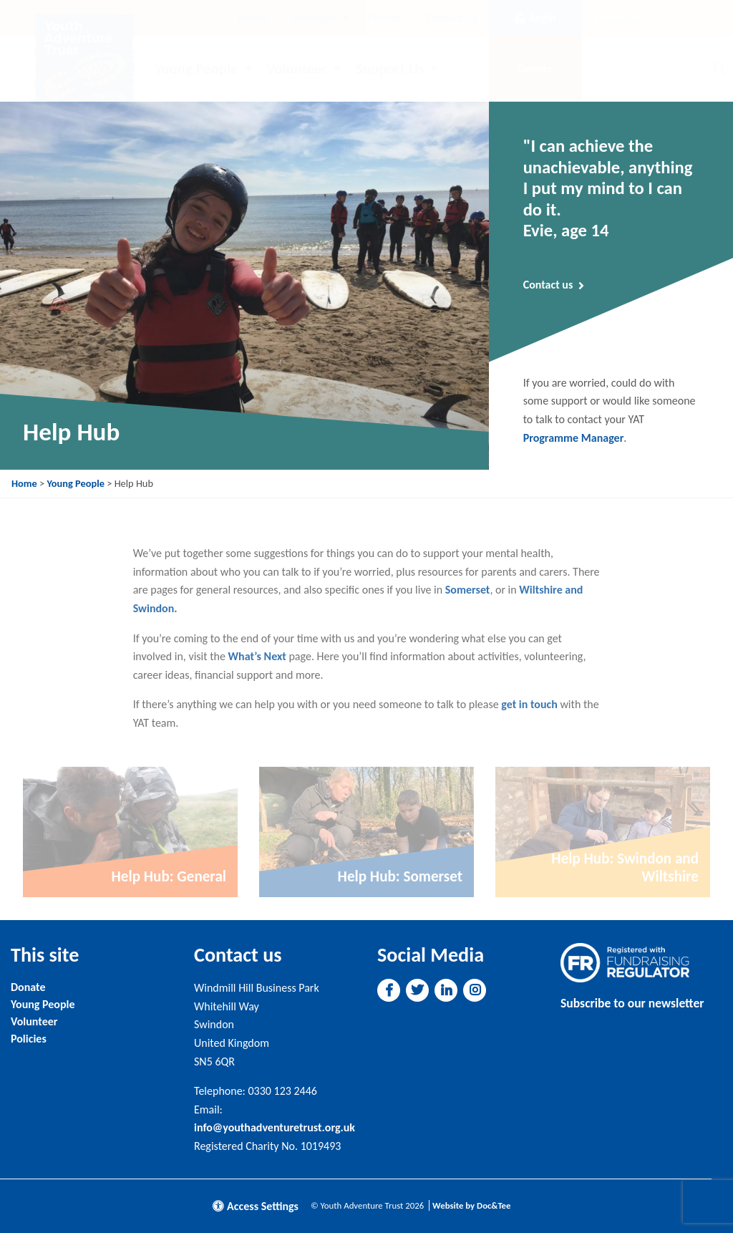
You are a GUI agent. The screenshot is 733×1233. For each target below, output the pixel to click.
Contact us (554, 285)
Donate (28, 987)
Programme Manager (573, 438)
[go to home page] (84, 62)
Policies (29, 1038)
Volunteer (296, 68)
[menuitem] (252, 18)
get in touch (529, 704)
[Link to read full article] (130, 832)
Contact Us (451, 17)
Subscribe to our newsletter (632, 1003)
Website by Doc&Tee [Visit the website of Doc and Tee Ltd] (471, 1205)
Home (252, 17)
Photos (383, 17)
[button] (389, 990)
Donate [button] (535, 68)
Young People (196, 68)
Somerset (467, 589)
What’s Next (257, 656)
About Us (314, 17)
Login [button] (535, 17)
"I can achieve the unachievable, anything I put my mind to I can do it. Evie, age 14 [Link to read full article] (608, 188)
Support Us (390, 68)
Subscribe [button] (617, 17)
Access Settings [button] (255, 1206)
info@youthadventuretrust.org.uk (274, 1127)
